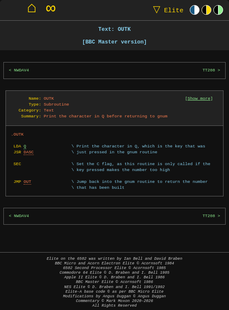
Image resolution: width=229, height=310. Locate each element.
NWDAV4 (21, 70)
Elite (166, 9)
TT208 (208, 70)
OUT (27, 182)
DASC (29, 152)
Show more (199, 98)
